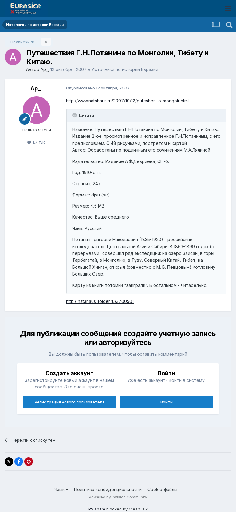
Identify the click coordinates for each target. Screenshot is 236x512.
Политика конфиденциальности (108, 489)
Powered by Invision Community (118, 497)
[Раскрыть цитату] (75, 115)
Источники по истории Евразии (125, 69)
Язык (61, 489)
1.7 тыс (36, 142)
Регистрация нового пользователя (69, 401)
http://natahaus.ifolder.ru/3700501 (100, 301)
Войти (166, 401)
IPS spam (96, 508)
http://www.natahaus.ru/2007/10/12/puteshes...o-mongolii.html (127, 100)
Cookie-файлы (162, 489)
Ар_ (44, 69)
